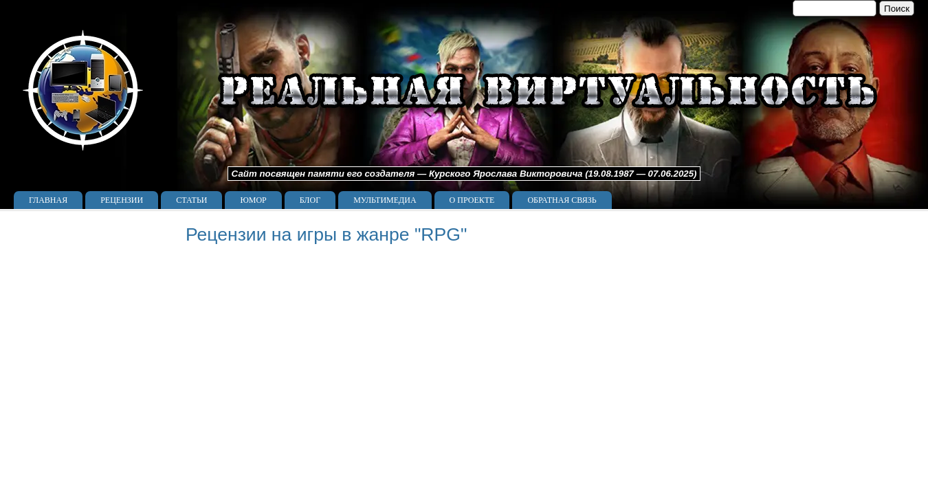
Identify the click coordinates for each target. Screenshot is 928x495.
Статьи (191, 200)
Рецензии (121, 200)
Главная (48, 200)
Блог (310, 200)
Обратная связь (561, 200)
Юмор (253, 200)
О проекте (472, 200)
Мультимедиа (384, 200)
